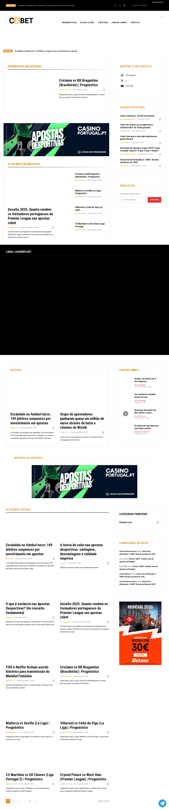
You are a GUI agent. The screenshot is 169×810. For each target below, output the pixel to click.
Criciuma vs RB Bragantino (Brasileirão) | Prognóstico (78, 82)
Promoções (124, 166)
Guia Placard (125, 142)
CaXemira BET (125, 131)
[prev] (89, 5)
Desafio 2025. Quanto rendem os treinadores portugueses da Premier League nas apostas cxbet (30, 216)
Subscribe (154, 200)
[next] (93, 5)
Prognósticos (13, 227)
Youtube (129, 86)
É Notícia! (14, 428)
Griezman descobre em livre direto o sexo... (145, 411)
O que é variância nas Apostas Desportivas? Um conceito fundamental (28, 608)
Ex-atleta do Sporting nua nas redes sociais (146, 427)
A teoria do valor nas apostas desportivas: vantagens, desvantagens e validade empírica (81, 552)
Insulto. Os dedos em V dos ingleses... (145, 380)
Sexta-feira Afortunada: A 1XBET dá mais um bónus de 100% (139, 161)
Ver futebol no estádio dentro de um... (145, 395)
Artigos (63, 563)
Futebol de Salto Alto (142, 432)
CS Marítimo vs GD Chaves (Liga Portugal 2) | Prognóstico (29, 777)
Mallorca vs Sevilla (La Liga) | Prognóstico (88, 192)
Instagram (130, 75)
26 (30, 801)
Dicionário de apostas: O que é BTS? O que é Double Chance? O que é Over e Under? (140, 149)
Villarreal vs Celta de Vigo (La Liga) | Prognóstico (82, 725)
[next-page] (36, 801)
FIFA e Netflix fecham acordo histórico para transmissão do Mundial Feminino (28, 671)
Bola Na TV (10, 681)
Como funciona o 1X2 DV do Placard (137, 115)
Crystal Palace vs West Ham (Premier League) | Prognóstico (83, 777)
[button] (161, 17)
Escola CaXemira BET (128, 119)
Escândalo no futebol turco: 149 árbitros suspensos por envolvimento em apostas (46, 5)
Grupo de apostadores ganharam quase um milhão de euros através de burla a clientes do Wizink (82, 421)
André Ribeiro (125, 574)
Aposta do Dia (65, 90)
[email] (134, 200)
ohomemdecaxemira (128, 551)
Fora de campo (140, 385)
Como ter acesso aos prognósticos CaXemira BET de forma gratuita (136, 126)
